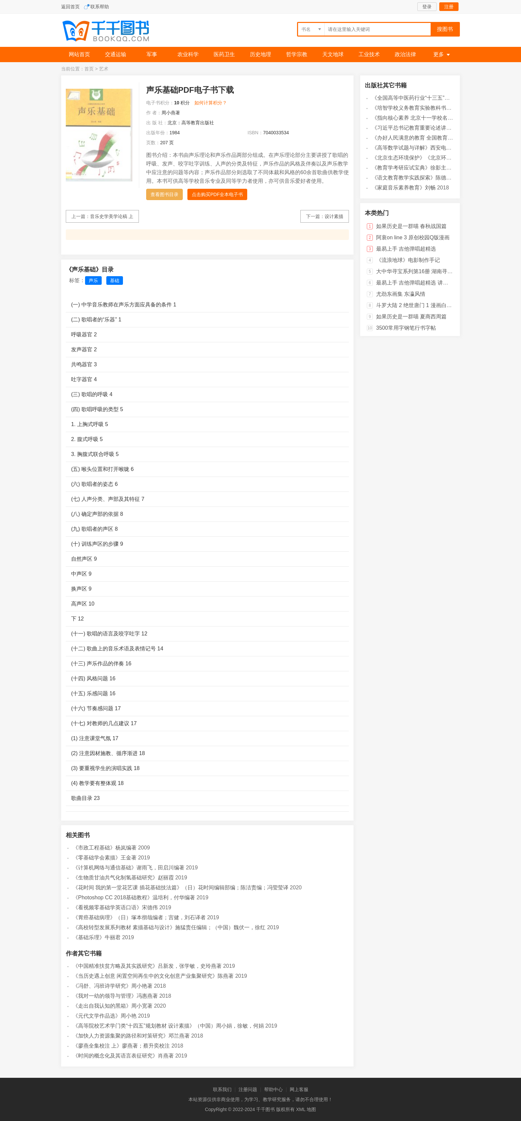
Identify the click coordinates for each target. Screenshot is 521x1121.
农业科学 (188, 54)
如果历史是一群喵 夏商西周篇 (411, 316)
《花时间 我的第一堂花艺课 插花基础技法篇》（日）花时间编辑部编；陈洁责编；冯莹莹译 (180, 887)
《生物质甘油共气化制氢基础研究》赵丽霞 (123, 877)
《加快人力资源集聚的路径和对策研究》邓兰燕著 (131, 1036)
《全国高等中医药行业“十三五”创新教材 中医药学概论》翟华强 (446, 98)
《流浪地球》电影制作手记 (408, 260)
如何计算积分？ (210, 102)
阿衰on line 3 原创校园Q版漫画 (413, 237)
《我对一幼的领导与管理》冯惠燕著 (115, 996)
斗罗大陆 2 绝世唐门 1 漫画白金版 (416, 305)
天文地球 (333, 54)
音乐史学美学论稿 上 (111, 216)
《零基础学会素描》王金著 (105, 857)
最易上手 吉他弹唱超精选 (406, 249)
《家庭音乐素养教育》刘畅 (404, 187)
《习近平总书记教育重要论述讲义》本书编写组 (427, 128)
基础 (114, 280)
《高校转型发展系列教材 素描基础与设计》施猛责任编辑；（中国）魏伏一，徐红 (169, 927)
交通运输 (115, 54)
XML (300, 1109)
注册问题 (248, 1089)
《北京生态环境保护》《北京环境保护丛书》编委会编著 (438, 158)
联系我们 (222, 1089)
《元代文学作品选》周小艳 (105, 1016)
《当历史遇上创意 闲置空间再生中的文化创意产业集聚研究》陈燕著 (153, 976)
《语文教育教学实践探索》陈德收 (412, 177)
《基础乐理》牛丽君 (97, 937)
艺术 (103, 68)
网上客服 (299, 1089)
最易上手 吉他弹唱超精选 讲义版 (415, 282)
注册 (449, 6)
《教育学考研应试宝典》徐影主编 (412, 167)
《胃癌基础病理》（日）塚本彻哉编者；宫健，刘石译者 (139, 917)
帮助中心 (273, 1089)
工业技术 (369, 54)
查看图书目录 (164, 194)
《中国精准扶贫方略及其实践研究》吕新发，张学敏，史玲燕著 (147, 966)
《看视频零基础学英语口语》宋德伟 (115, 907)
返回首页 (70, 6)
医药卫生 (224, 54)
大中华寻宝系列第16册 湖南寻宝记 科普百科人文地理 (439, 271)
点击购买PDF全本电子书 (217, 194)
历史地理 (260, 54)
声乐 (93, 280)
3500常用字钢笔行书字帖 (406, 328)
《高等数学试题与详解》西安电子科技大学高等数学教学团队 (443, 148)
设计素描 (334, 216)
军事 (152, 54)
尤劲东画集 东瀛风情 (400, 294)
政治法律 (405, 54)
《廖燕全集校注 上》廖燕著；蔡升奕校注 (121, 1046)
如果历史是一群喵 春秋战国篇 (411, 226)
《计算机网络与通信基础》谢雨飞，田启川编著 (128, 867)
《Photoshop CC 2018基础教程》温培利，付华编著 (134, 897)
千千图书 (111, 31)
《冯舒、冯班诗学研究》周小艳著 (113, 986)
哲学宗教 (296, 54)
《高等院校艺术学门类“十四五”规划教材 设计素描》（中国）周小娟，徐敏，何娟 (168, 1026)
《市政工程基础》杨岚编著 (105, 847)
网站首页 (79, 54)
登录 (427, 6)
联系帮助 (99, 6)
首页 (89, 68)
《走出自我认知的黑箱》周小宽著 (113, 1006)
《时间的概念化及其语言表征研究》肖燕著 (123, 1056)
